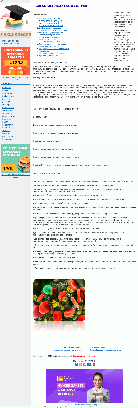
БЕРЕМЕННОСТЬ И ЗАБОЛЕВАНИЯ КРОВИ (49, 40)
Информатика (8, 96)
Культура (6, 105)
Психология (7, 125)
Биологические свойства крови (52, 44)
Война (5, 90)
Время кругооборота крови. (51, 55)
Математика (7, 110)
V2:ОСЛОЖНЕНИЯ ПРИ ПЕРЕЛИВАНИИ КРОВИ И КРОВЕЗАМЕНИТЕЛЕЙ (50, 21)
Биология (6, 87)
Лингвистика (8, 107)
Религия (6, 128)
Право (5, 122)
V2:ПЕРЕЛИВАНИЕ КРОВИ (51, 26)
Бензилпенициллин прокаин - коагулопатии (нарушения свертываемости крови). (51, 34)
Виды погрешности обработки (52, 53)
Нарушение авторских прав (84, 356)
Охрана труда (8, 116)
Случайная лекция (10, 44)
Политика (6, 119)
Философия (7, 136)
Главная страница (10, 41)
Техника (6, 130)
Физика (5, 133)
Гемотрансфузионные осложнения (68, 350)
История (6, 102)
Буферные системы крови (50, 46)
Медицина (7, 113)
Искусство (7, 99)
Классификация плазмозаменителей (105, 350)
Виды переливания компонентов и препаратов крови (54, 50)
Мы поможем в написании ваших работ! (15, 78)
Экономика (7, 139)
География (7, 93)
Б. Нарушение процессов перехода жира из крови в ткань (53, 29)
